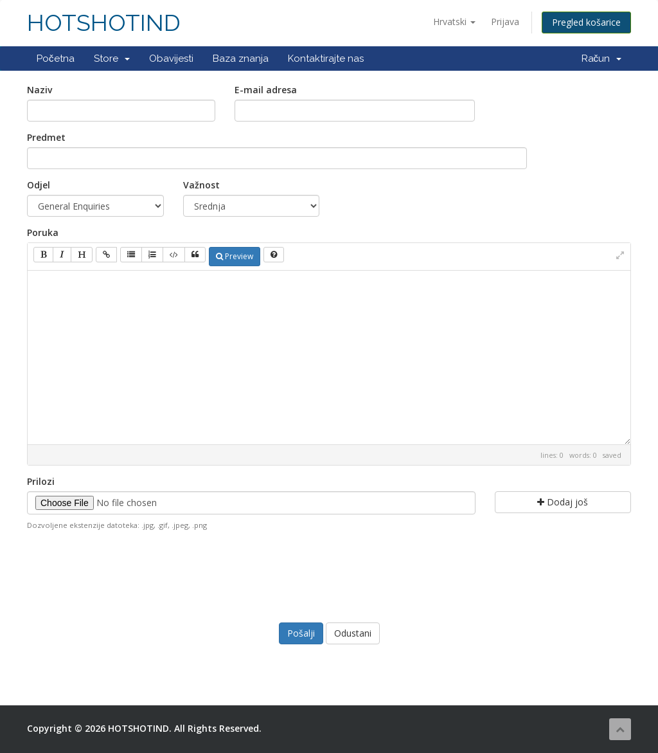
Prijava (505, 21)
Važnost (201, 185)
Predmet (46, 137)
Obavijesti (171, 58)
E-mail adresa (266, 90)
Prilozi (41, 481)
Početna (56, 58)
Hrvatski (454, 21)
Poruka (42, 232)
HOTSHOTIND (104, 23)
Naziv (39, 90)
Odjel (38, 185)
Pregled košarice (586, 22)
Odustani (352, 633)
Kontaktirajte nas (326, 58)
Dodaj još (562, 502)
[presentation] (329, 575)
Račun (602, 58)
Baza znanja (241, 58)
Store (112, 58)
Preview (234, 256)
